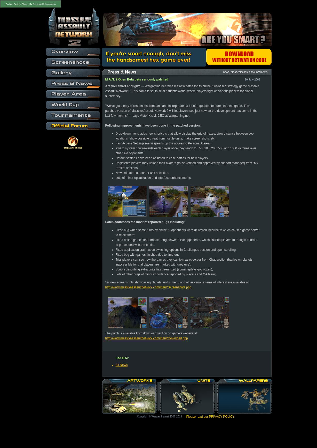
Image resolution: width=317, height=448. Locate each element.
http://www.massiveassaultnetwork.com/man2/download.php (146, 338)
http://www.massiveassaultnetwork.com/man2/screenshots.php (148, 287)
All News (122, 365)
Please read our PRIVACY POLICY (210, 416)
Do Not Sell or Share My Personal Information (30, 4)
